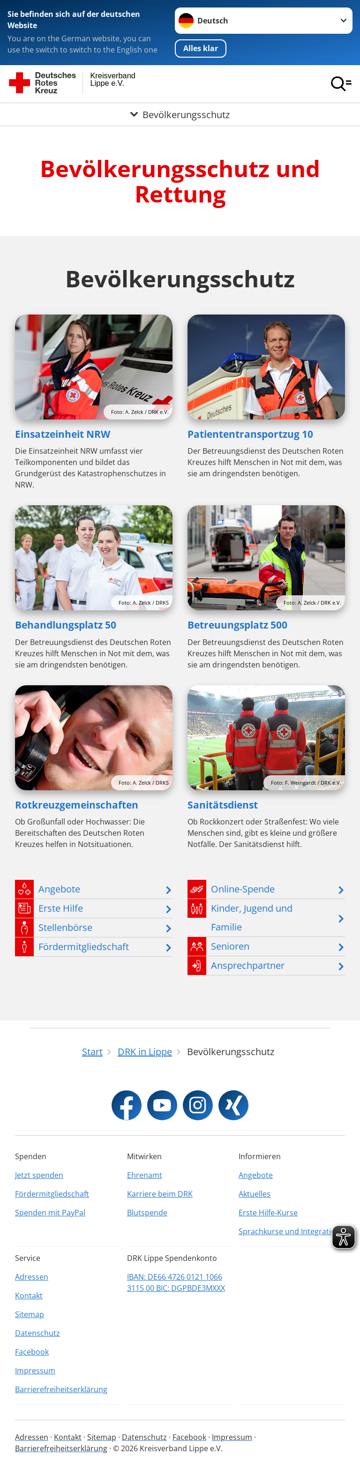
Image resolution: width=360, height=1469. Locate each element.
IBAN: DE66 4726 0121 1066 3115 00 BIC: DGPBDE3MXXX (176, 1282)
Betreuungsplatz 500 (237, 624)
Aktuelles (254, 1194)
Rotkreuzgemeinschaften (76, 804)
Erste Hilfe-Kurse (268, 1212)
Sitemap (29, 1314)
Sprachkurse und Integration (289, 1231)
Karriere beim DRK (160, 1194)
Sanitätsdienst (223, 804)
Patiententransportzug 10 (250, 434)
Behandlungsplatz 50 (65, 624)
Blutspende (147, 1212)
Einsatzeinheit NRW (62, 434)
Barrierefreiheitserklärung (61, 1389)
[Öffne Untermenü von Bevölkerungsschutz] (180, 114)
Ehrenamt (144, 1175)
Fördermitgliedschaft (52, 1194)
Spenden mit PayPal (50, 1212)
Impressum (35, 1370)
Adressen (31, 1277)
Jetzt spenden (39, 1175)
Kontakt (29, 1295)
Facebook (32, 1352)
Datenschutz (37, 1333)
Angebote (256, 1175)
